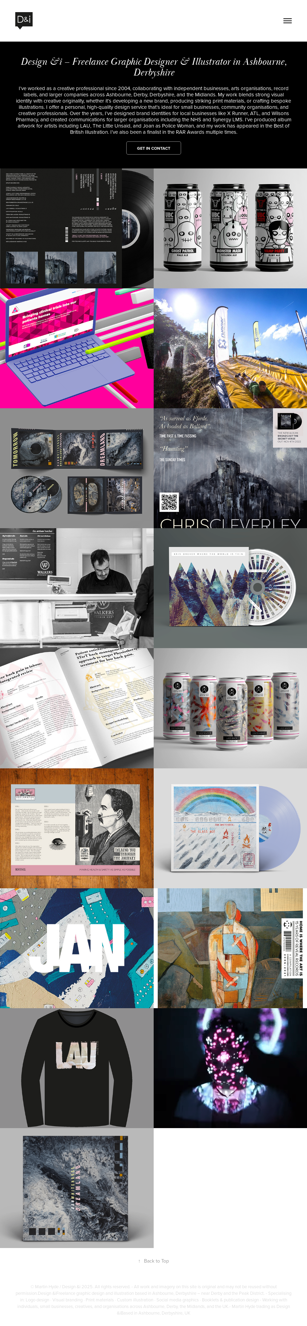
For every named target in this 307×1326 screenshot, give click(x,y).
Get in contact (153, 148)
